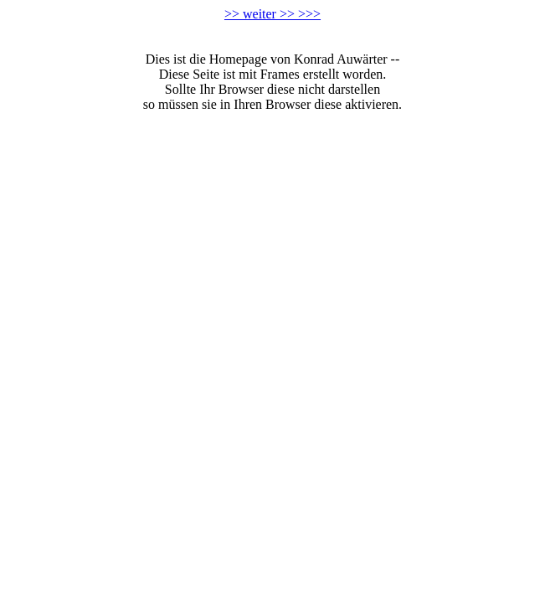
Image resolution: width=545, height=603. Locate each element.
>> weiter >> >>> (272, 14)
